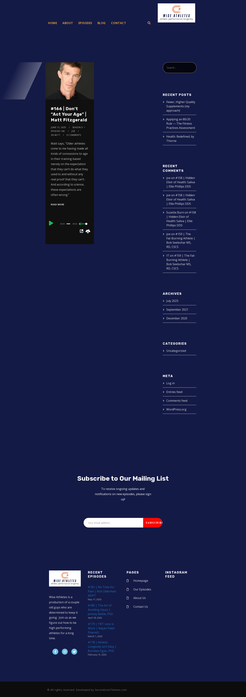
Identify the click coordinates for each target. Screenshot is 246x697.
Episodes (85, 23)
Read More (57, 204)
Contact (118, 23)
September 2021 (177, 310)
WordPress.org (176, 409)
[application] (69, 223)
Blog (102, 23)
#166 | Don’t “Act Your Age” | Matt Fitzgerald (69, 114)
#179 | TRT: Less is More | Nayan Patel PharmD (101, 628)
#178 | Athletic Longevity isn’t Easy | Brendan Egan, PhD (102, 646)
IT (167, 256)
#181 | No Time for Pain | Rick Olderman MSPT (102, 591)
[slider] (68, 223)
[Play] (51, 223)
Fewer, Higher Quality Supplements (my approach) (180, 106)
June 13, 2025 (58, 127)
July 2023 (172, 301)
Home (52, 23)
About (67, 23)
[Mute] (80, 224)
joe (73, 131)
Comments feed (176, 401)
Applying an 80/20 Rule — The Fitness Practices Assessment (180, 123)
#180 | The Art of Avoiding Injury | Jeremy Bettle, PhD (100, 609)
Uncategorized (176, 351)
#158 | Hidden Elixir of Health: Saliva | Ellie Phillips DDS (180, 182)
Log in (170, 383)
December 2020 (176, 318)
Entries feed (174, 392)
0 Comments (73, 135)
